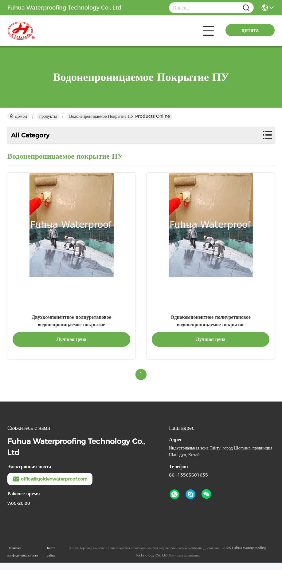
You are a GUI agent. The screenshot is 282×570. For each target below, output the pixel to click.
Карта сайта (51, 559)
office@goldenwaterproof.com (50, 486)
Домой (18, 116)
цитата (250, 30)
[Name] (246, 8)
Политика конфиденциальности (22, 559)
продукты (48, 116)
